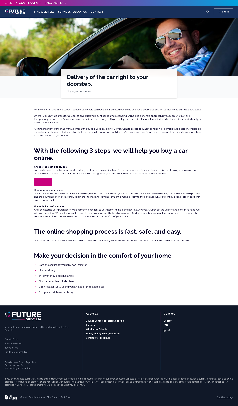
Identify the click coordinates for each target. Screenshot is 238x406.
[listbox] (29, 3)
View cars (43, 181)
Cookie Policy (12, 339)
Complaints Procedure (98, 338)
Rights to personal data (16, 352)
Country (11, 3)
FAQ (166, 325)
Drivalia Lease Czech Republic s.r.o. (105, 321)
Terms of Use (11, 348)
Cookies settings (225, 397)
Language (51, 3)
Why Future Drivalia (96, 329)
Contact (97, 11)
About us (80, 11)
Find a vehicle (44, 11)
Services (64, 11)
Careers (90, 325)
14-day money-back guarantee (103, 333)
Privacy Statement (13, 343)
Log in (223, 12)
